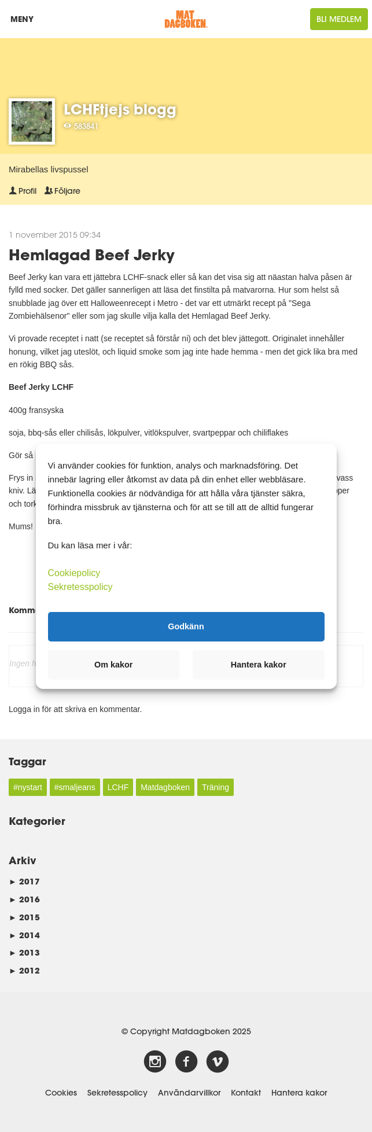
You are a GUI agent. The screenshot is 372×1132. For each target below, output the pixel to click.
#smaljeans (74, 787)
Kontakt (246, 1092)
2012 (24, 970)
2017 (24, 881)
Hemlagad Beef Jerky (92, 254)
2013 (24, 952)
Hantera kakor (299, 1092)
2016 (24, 899)
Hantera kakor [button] (258, 664)
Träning (215, 787)
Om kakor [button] (113, 664)
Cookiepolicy (74, 572)
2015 (24, 917)
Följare (62, 191)
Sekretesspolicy (117, 1092)
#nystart (27, 787)
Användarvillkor (189, 1092)
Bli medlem (339, 19)
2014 (24, 935)
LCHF (118, 787)
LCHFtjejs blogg (120, 109)
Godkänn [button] (186, 626)
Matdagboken (165, 787)
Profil (22, 191)
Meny (25, 21)
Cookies (61, 1092)
